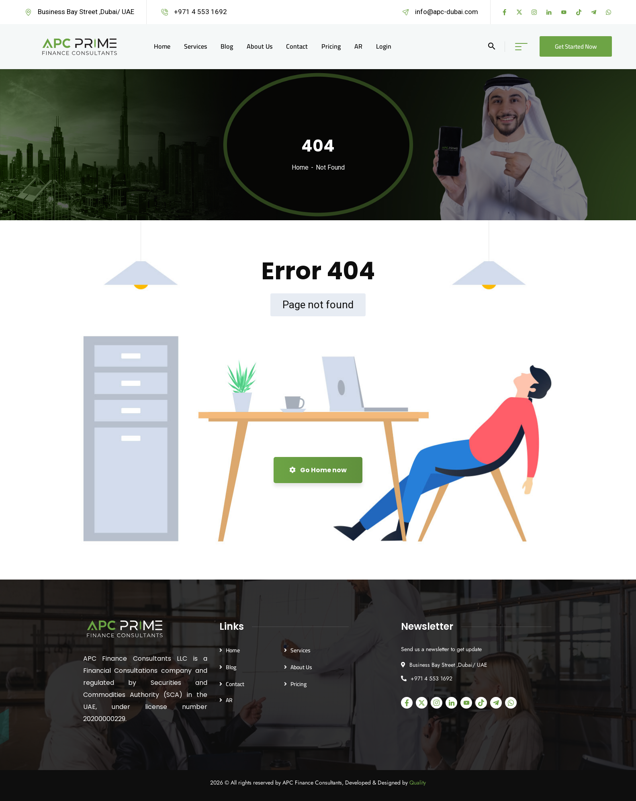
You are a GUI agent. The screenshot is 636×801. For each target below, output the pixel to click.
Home (300, 167)
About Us (301, 667)
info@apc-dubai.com (446, 12)
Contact (235, 684)
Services (300, 650)
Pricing (298, 684)
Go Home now (318, 470)
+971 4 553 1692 (200, 12)
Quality (417, 782)
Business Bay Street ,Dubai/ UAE (86, 12)
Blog (231, 667)
